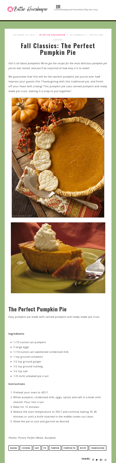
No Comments (77, 35)
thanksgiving (98, 448)
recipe (83, 448)
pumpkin (55, 448)
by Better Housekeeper (52, 35)
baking (13, 448)
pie (45, 448)
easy (37, 448)
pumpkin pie (70, 448)
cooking (26, 448)
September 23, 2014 (24, 35)
